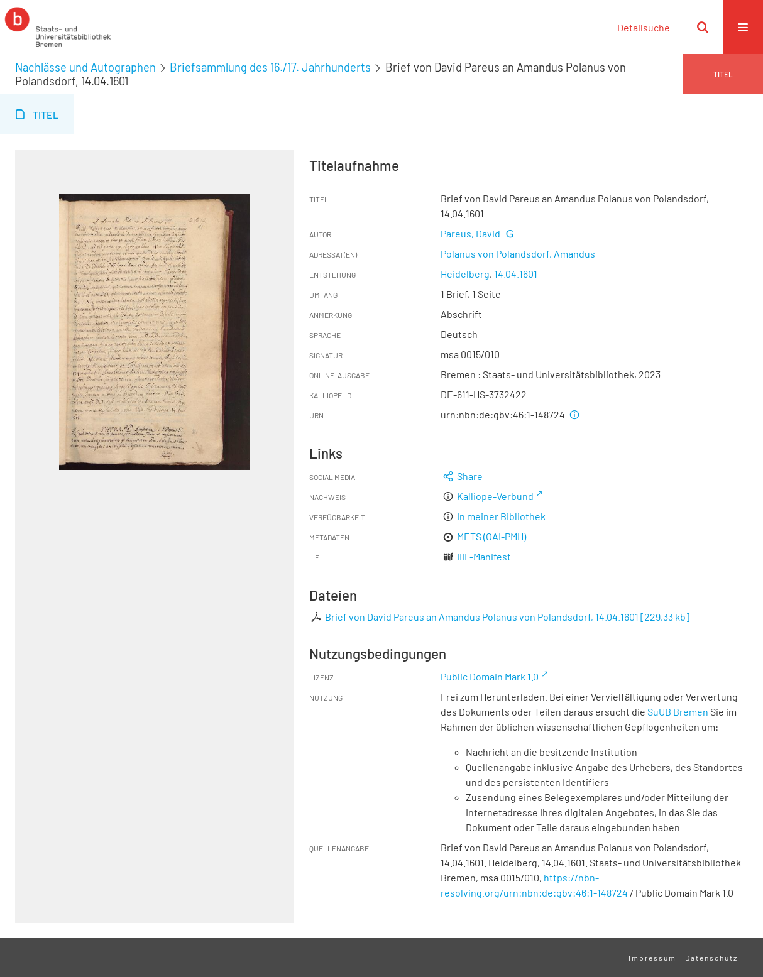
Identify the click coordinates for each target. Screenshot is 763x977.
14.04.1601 (515, 274)
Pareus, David (470, 233)
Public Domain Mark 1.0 (490, 676)
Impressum (652, 957)
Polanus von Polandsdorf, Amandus (518, 253)
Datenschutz (711, 957)
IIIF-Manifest (484, 556)
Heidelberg (465, 274)
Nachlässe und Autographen (85, 67)
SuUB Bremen (677, 712)
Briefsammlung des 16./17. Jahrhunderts (270, 67)
